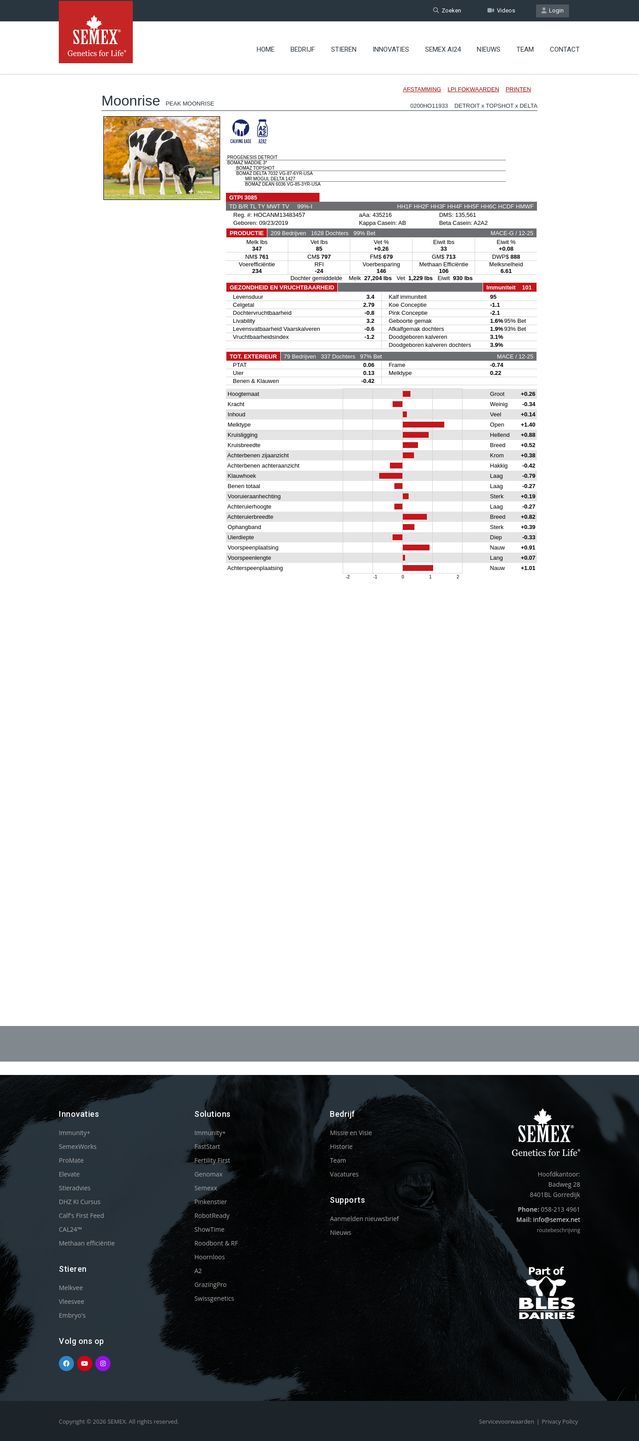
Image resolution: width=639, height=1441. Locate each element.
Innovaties (391, 47)
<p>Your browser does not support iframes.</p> (319, 524)
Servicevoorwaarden (506, 1421)
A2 (198, 1270)
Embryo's (72, 1315)
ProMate (71, 1160)
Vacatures (344, 1174)
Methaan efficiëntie (87, 1243)
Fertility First (212, 1160)
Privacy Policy (560, 1421)
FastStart (207, 1146)
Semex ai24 (443, 47)
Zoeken (447, 10)
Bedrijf (303, 47)
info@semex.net (556, 1219)
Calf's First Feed (81, 1215)
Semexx (205, 1188)
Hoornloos (209, 1257)
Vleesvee (71, 1301)
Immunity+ (74, 1132)
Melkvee (71, 1287)
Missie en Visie (351, 1132)
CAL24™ (70, 1229)
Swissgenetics (214, 1298)
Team (525, 47)
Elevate (69, 1174)
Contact (565, 47)
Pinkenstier (210, 1201)
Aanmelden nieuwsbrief (364, 1218)
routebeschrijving (558, 1230)
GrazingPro (210, 1284)
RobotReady (211, 1215)
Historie (341, 1146)
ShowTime (209, 1229)
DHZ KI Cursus (79, 1201)
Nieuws (488, 47)
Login (552, 10)
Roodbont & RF (216, 1243)
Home (265, 47)
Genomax (208, 1174)
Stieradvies (74, 1188)
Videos (501, 10)
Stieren (343, 47)
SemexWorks (78, 1146)
